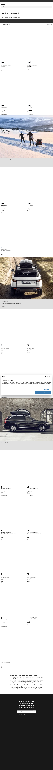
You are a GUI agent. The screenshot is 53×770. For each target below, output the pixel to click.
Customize (26, 392)
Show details (46, 389)
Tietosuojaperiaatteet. (23, 715)
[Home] (9, 4)
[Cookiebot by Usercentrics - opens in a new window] (46, 376)
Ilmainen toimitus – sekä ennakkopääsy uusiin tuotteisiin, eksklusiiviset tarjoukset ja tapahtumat (26, 704)
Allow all (43, 392)
